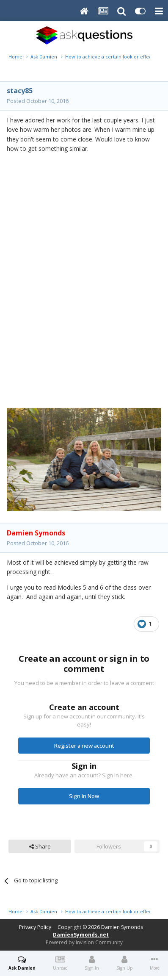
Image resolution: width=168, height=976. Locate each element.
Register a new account (84, 745)
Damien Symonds (122, 927)
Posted (38, 101)
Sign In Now (84, 796)
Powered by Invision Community (84, 942)
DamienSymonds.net (81, 934)
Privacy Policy (35, 927)
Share (40, 846)
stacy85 (20, 90)
